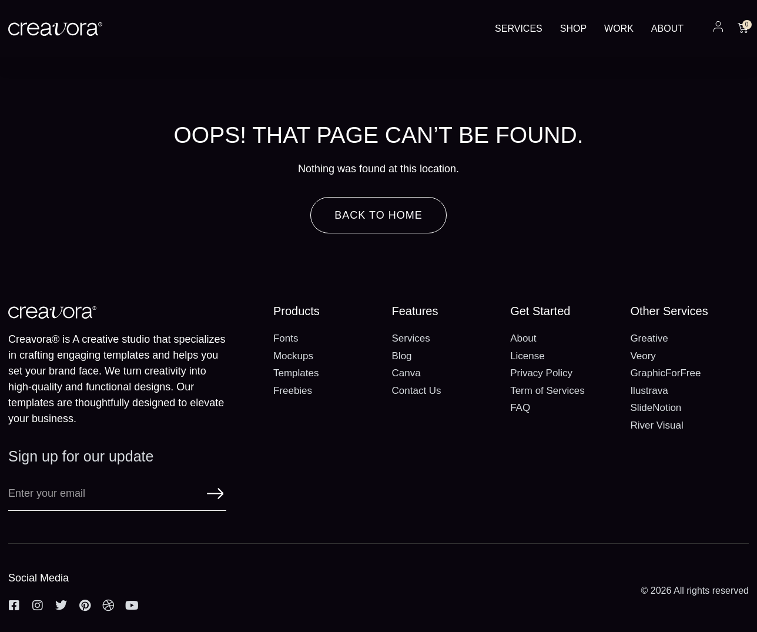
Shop (573, 29)
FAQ (520, 407)
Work (619, 29)
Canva (406, 373)
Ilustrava (649, 390)
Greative (649, 338)
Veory (642, 356)
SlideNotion (655, 407)
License (527, 356)
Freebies (292, 390)
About (667, 29)
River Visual (656, 425)
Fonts (286, 338)
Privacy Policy (541, 373)
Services (518, 29)
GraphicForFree (665, 373)
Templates (296, 373)
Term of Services (547, 390)
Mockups (293, 356)
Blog (402, 356)
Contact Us (416, 390)
